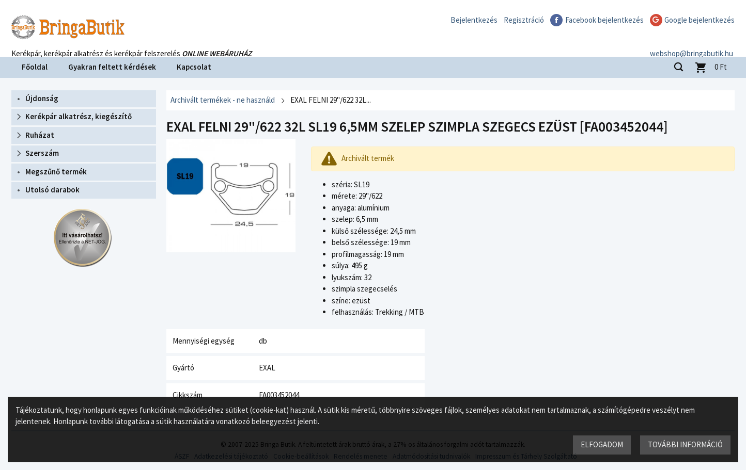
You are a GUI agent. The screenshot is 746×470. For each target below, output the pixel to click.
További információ (685, 444)
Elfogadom (602, 444)
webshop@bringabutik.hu (693, 43)
